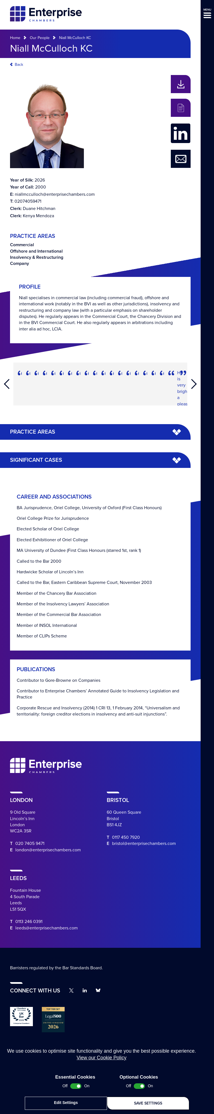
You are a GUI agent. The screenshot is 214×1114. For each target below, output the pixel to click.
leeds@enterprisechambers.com (46, 928)
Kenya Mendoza (38, 216)
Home (15, 37)
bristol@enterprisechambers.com (144, 843)
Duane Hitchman (39, 208)
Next (194, 384)
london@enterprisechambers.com (48, 850)
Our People (40, 37)
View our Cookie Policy (102, 1059)
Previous (6, 384)
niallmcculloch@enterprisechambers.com (55, 194)
